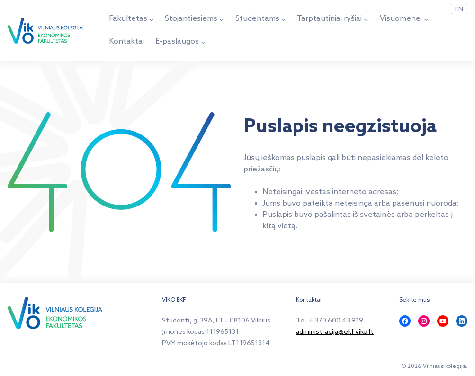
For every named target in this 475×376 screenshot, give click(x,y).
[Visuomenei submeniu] (426, 19)
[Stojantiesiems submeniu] (221, 19)
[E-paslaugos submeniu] (203, 42)
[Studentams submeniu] (283, 19)
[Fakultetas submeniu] (151, 19)
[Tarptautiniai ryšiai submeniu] (366, 19)
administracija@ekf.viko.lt (335, 332)
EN (459, 9)
